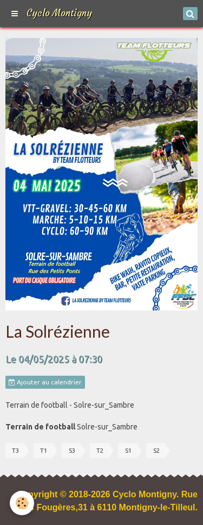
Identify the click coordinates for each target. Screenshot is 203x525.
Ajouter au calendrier (45, 382)
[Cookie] (22, 503)
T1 (44, 450)
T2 (100, 450)
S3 (72, 450)
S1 (128, 450)
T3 (15, 450)
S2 (156, 450)
